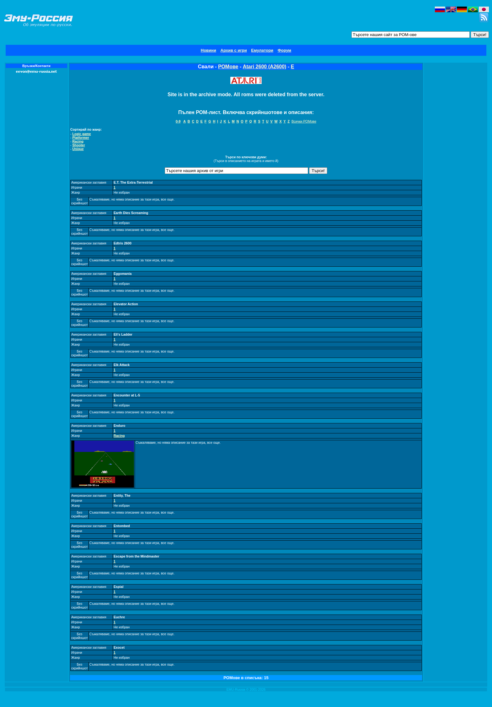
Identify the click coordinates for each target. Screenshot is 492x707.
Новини (208, 50)
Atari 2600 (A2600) (264, 66)
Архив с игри (234, 50)
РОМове (228, 66)
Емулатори (262, 50)
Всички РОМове (303, 121)
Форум (284, 50)
